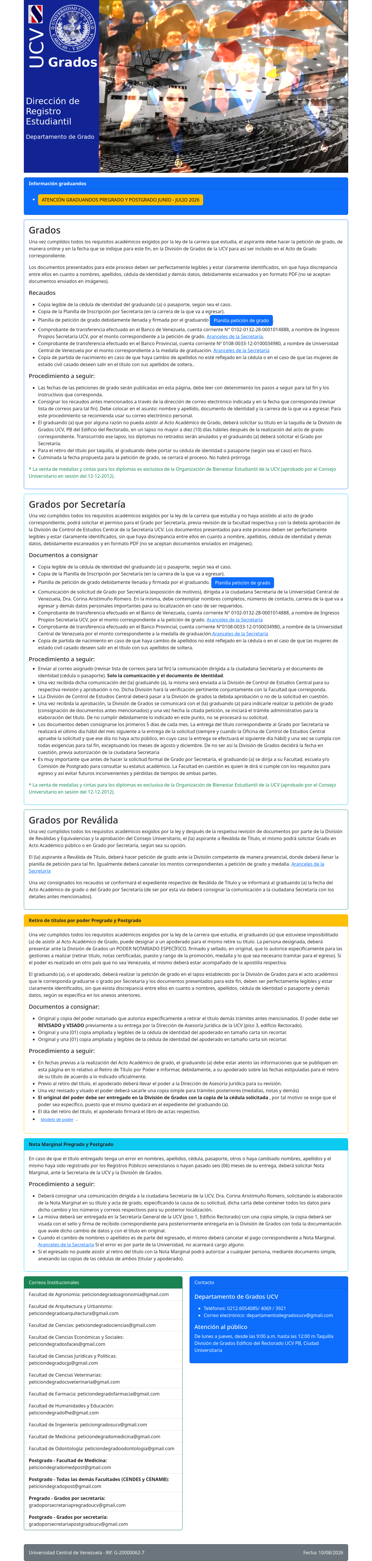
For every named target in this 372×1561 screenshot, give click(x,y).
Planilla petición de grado (241, 320)
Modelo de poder (57, 1119)
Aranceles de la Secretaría (235, 336)
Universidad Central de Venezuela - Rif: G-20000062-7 (86, 1552)
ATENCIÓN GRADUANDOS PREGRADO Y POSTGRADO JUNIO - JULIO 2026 (120, 200)
